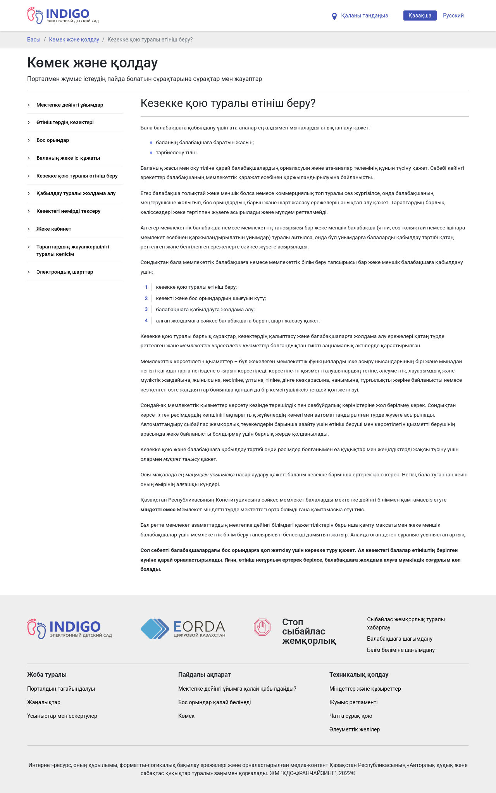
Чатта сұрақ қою (350, 716)
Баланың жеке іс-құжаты (68, 158)
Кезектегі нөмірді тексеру (68, 211)
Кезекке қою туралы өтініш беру (77, 175)
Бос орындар (52, 140)
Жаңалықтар (43, 702)
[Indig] (63, 15)
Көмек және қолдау (74, 39)
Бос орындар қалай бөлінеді (214, 702)
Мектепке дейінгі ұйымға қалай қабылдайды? (237, 689)
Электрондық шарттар (64, 272)
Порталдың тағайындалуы (61, 689)
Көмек (186, 716)
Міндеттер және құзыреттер (365, 689)
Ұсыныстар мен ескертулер (62, 716)
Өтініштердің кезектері (65, 122)
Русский (453, 15)
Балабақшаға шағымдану (400, 639)
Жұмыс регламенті (353, 702)
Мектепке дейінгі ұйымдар (69, 105)
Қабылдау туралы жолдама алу (75, 193)
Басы (34, 39)
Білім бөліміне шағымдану (401, 650)
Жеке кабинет (53, 229)
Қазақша (419, 15)
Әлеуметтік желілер (354, 729)
